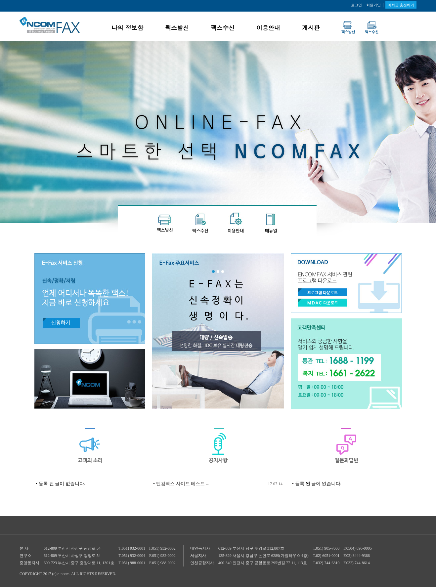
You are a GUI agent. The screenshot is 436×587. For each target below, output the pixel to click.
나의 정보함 (127, 27)
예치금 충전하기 (401, 5)
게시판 (311, 27)
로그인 (356, 5)
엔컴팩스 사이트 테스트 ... (182, 483)
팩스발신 (177, 27)
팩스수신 (223, 27)
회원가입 (373, 5)
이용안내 (268, 27)
